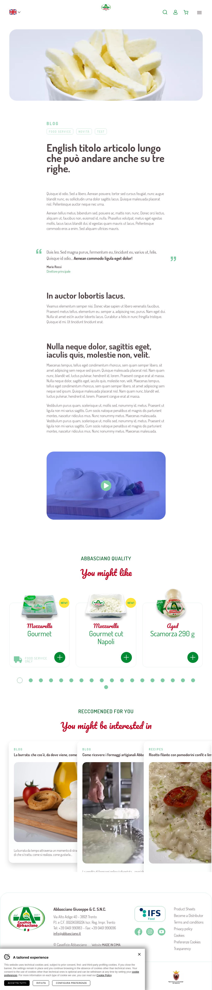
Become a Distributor (188, 915)
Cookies (179, 935)
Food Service (60, 131)
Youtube (161, 932)
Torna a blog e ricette (106, 867)
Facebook (138, 932)
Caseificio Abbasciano (106, 14)
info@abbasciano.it (67, 933)
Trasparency (182, 948)
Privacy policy (183, 928)
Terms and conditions (189, 922)
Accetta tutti (17, 983)
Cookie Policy (103, 975)
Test (101, 131)
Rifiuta (41, 983)
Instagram (150, 932)
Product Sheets (184, 909)
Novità (84, 131)
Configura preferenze (71, 983)
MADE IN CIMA (111, 945)
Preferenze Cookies (187, 942)
